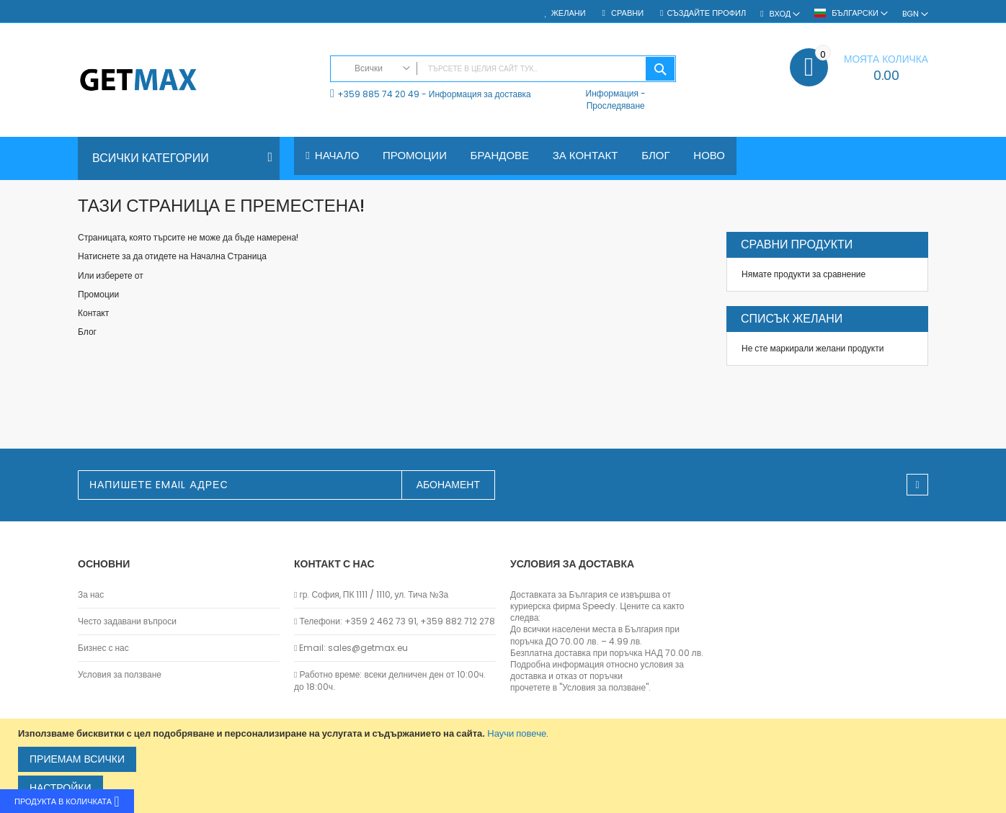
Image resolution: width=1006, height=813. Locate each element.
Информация (612, 93)
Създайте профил (706, 13)
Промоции (98, 294)
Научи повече (516, 733)
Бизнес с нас (103, 648)
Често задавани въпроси (127, 621)
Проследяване (616, 105)
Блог (87, 331)
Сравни (626, 13)
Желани (568, 13)
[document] (505, 765)
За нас (91, 595)
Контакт (93, 313)
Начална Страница (228, 257)
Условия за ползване (119, 675)
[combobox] (503, 68)
